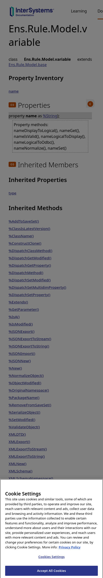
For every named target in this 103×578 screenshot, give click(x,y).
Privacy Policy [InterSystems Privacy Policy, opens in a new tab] (70, 550)
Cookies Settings (51, 560)
